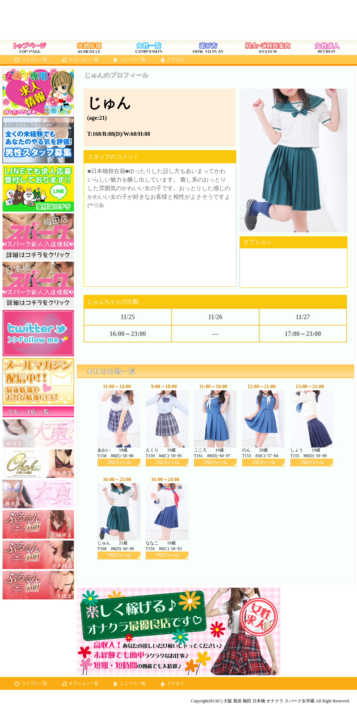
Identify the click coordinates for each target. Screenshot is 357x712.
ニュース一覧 (133, 59)
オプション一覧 (84, 59)
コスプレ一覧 (34, 59)
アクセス (175, 59)
